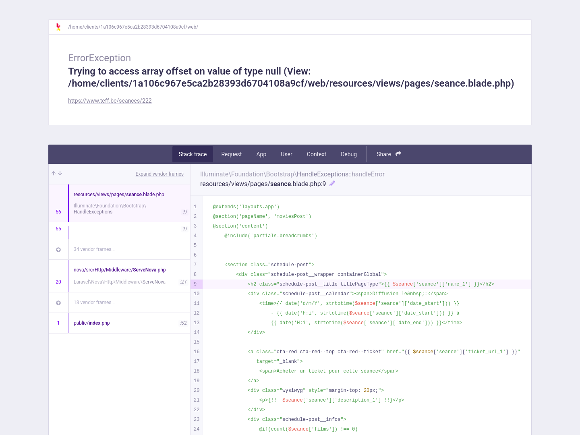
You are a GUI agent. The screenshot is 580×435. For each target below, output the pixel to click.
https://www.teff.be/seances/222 (110, 100)
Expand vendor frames (160, 174)
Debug (349, 154)
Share (389, 154)
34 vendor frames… (94, 249)
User (286, 154)
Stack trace (193, 154)
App (261, 154)
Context (316, 154)
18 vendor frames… (94, 302)
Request (231, 154)
